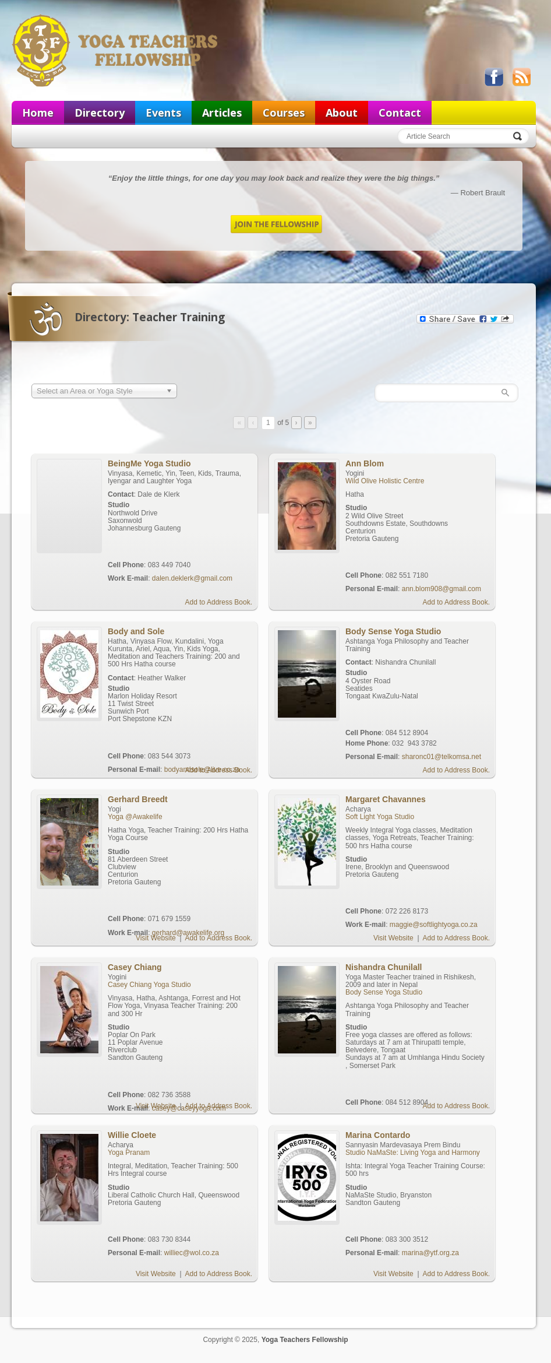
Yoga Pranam (129, 1152)
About (342, 113)
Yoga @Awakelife (135, 817)
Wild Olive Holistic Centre (384, 481)
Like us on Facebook (494, 77)
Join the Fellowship (276, 224)
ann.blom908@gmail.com (441, 589)
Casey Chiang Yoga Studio (149, 985)
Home (38, 113)
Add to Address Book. (218, 602)
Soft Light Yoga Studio (379, 817)
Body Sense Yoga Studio (383, 992)
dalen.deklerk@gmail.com (192, 578)
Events (163, 113)
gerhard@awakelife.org (188, 933)
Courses (284, 113)
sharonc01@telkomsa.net (441, 757)
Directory (100, 113)
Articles (222, 113)
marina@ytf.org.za (430, 1253)
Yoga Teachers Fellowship (116, 50)
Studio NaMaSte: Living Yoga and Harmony (412, 1152)
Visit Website (156, 938)
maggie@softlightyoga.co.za (434, 925)
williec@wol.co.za (191, 1253)
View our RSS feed (521, 77)
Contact (400, 113)
